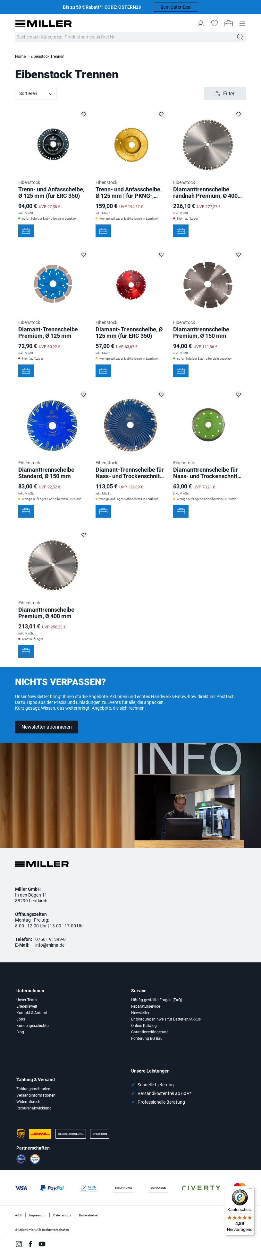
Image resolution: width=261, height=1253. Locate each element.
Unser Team (26, 1000)
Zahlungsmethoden (33, 1089)
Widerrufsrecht (29, 1102)
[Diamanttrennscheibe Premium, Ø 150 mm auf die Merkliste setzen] (238, 254)
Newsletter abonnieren (46, 727)
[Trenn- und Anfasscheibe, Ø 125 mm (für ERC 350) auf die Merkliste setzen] (84, 114)
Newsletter (140, 1013)
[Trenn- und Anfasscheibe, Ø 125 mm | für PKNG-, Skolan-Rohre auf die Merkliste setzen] (161, 114)
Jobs (20, 1019)
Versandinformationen (35, 1095)
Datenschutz (62, 1215)
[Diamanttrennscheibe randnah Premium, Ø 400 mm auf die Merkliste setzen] (238, 114)
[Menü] (251, 1190)
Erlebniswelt (26, 1006)
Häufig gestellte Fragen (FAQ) (156, 1000)
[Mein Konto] (201, 23)
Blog (20, 1032)
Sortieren (36, 93)
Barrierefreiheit (88, 1215)
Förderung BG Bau (147, 1038)
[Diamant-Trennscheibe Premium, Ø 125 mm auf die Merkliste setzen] (84, 254)
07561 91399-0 (50, 939)
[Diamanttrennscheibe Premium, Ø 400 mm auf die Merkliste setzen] (84, 534)
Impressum (37, 1215)
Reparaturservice (145, 1006)
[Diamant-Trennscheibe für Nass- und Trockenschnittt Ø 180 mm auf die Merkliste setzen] (161, 394)
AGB (18, 1215)
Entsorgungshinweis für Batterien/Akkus (166, 1019)
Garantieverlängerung (150, 1032)
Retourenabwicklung (34, 1108)
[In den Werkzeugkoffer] (26, 230)
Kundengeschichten (33, 1025)
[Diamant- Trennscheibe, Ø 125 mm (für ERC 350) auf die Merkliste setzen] (161, 254)
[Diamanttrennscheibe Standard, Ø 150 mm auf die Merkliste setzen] (84, 394)
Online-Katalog (144, 1025)
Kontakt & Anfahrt (31, 1013)
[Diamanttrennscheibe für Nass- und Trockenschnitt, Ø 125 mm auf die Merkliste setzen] (238, 394)
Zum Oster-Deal (176, 7)
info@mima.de (49, 945)
